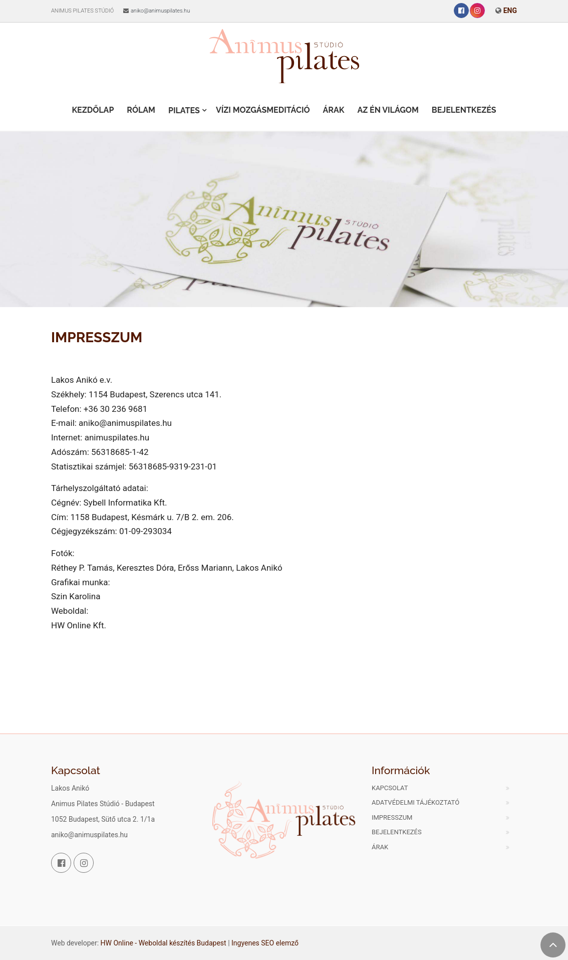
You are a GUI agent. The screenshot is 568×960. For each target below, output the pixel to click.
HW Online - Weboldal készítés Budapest (163, 943)
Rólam (141, 110)
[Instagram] (477, 10)
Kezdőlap (93, 110)
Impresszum (392, 817)
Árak (334, 110)
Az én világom (387, 110)
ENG (510, 11)
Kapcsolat (390, 788)
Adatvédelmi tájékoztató (415, 802)
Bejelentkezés (464, 110)
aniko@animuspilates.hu (160, 11)
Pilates (184, 110)
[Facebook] (461, 10)
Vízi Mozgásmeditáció (263, 110)
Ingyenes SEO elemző (265, 943)
